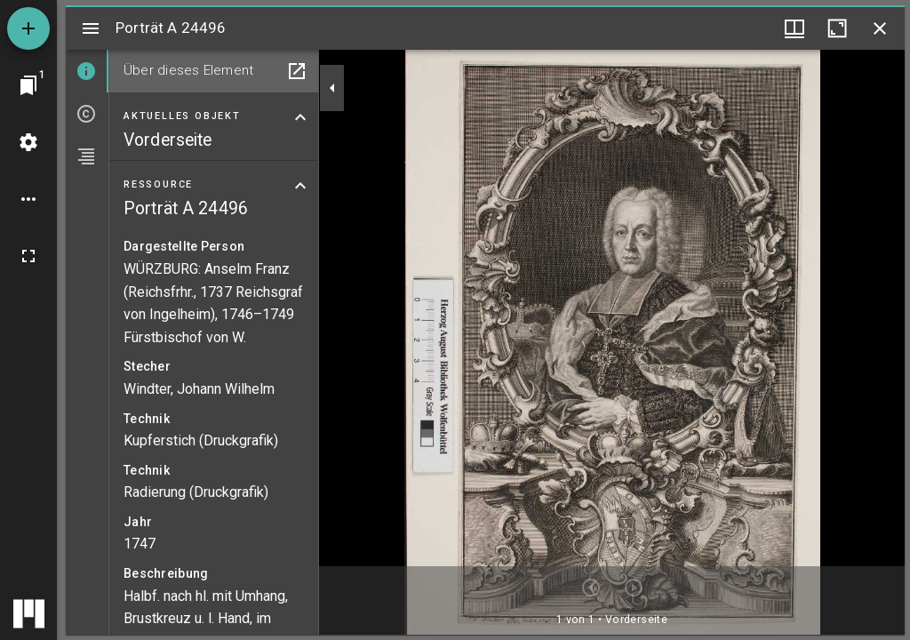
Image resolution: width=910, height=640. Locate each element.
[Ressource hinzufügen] (28, 28)
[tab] (87, 71)
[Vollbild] (28, 256)
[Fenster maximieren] (837, 28)
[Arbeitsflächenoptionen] (28, 199)
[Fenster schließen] (879, 28)
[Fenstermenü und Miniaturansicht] (794, 28)
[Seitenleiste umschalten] (90, 28)
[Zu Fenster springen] (28, 85)
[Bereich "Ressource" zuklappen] (300, 185)
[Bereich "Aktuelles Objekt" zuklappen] (300, 117)
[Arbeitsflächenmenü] (28, 142)
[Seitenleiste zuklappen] (332, 88)
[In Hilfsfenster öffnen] (296, 71)
